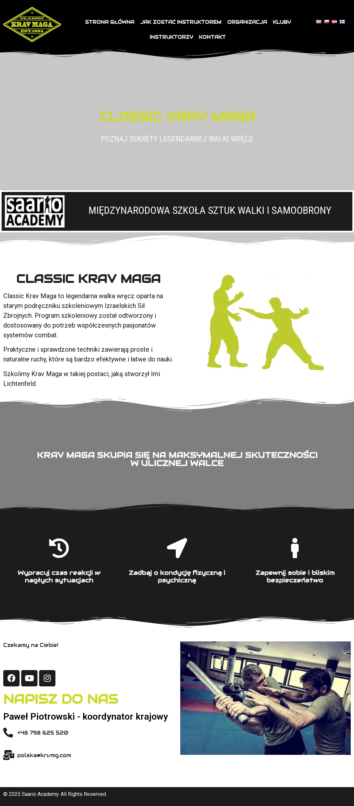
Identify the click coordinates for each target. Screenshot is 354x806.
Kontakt (212, 37)
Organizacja (247, 22)
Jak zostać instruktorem (180, 22)
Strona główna (109, 22)
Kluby (282, 22)
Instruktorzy (171, 37)
